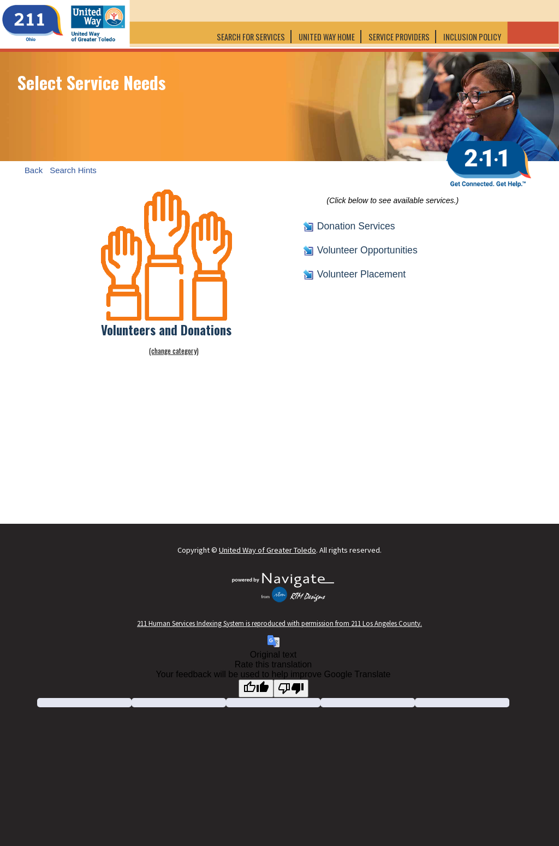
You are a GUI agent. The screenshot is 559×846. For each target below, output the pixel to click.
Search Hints (73, 169)
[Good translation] (256, 688)
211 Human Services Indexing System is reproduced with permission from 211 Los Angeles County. (279, 623)
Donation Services (356, 226)
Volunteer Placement (361, 274)
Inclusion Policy (473, 37)
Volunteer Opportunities (367, 250)
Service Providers (399, 37)
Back (34, 169)
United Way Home (327, 37)
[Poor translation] (290, 688)
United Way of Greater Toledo (267, 550)
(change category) (174, 350)
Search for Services (251, 37)
